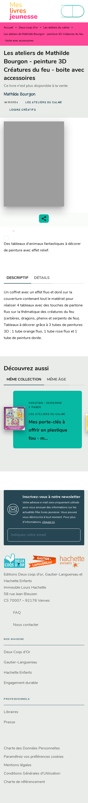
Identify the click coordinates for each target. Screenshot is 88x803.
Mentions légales (17, 765)
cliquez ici (48, 522)
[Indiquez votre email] (38, 535)
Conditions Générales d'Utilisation (32, 774)
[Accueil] (23, 11)
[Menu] (72, 11)
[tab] (17, 278)
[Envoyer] (74, 535)
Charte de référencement (24, 782)
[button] (43, 102)
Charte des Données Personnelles (32, 748)
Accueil (8, 27)
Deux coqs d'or (28, 27)
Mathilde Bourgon (19, 94)
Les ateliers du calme (56, 27)
